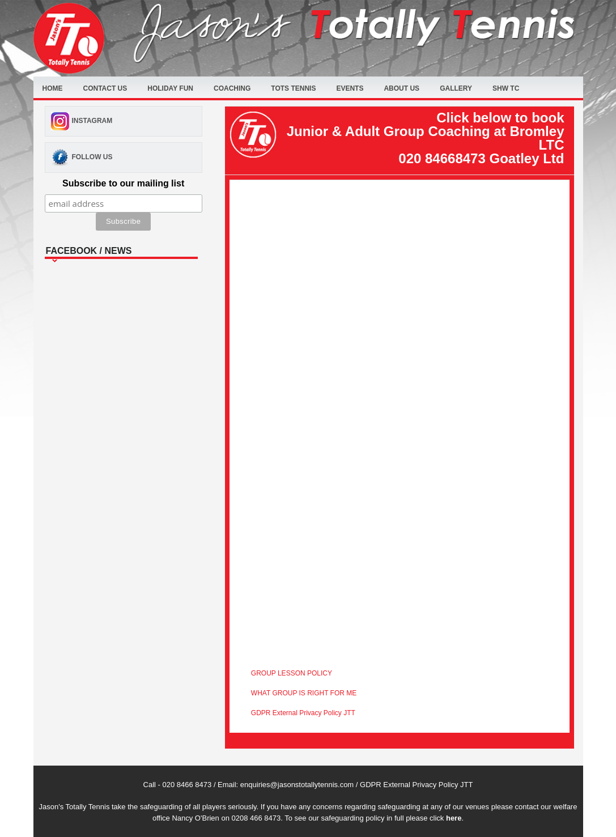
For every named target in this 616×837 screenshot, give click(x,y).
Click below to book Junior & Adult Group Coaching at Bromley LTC (425, 138)
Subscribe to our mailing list (123, 183)
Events (349, 88)
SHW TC (505, 88)
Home (53, 88)
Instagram (92, 121)
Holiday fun (170, 88)
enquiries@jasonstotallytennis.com (297, 784)
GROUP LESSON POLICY (291, 673)
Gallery (456, 88)
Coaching (232, 88)
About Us (401, 88)
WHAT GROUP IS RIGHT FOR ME (303, 693)
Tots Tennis (293, 88)
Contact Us (105, 88)
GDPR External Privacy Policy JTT (303, 713)
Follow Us (92, 157)
